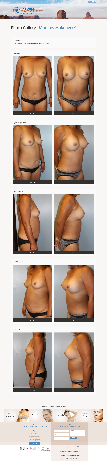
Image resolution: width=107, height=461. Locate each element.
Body (30, 5)
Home (12, 5)
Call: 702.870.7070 (34, 437)
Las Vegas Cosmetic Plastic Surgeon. (72, 455)
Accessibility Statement (69, 448)
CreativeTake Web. (76, 458)
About (19, 5)
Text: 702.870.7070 (34, 440)
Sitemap (85, 446)
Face (25, 5)
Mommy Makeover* (57, 28)
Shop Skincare (70, 5)
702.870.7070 (22, 2)
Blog (77, 446)
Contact (80, 5)
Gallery (61, 5)
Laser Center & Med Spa (49, 5)
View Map (34, 443)
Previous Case (15, 35)
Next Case (93, 35)
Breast (37, 5)
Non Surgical (72, 446)
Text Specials (89, 5)
